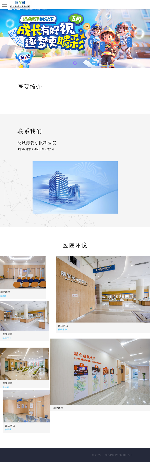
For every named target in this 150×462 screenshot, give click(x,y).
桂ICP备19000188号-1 (118, 454)
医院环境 (92, 325)
